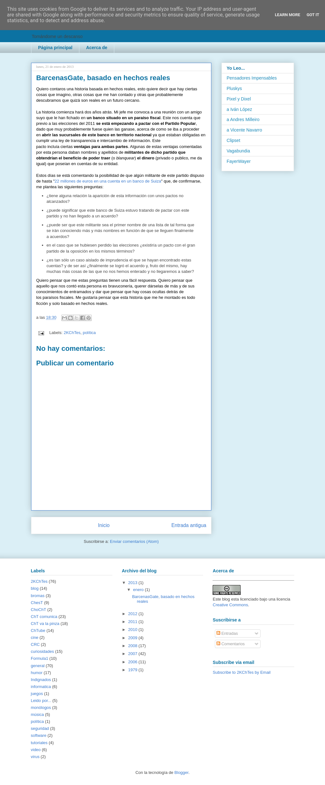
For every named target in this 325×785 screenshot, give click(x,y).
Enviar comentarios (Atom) (134, 541)
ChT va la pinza (45, 623)
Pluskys (234, 88)
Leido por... (41, 700)
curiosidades (42, 651)
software (38, 735)
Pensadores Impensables (252, 77)
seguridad (40, 728)
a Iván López (239, 109)
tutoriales (39, 742)
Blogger (182, 772)
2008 (133, 645)
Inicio (103, 525)
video (36, 749)
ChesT (37, 602)
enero (139, 589)
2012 (133, 613)
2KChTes (72, 332)
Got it (313, 14)
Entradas (227, 633)
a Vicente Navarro (244, 129)
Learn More (287, 14)
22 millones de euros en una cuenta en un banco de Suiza (108, 181)
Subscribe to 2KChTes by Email (241, 672)
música (37, 714)
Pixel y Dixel (239, 98)
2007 (133, 653)
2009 (133, 637)
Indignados (41, 679)
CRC (35, 644)
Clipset (233, 140)
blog (35, 588)
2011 (133, 621)
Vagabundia (238, 150)
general (37, 665)
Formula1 (39, 658)
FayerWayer (239, 161)
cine (34, 637)
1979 (133, 669)
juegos (37, 693)
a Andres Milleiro (243, 119)
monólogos (41, 707)
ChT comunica (44, 616)
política (89, 332)
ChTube (38, 630)
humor (37, 672)
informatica (41, 686)
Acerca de (96, 47)
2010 (133, 629)
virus (35, 756)
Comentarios (230, 643)
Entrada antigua (188, 525)
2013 (133, 582)
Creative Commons (230, 604)
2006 (133, 662)
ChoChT (38, 609)
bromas (37, 595)
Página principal (55, 47)
